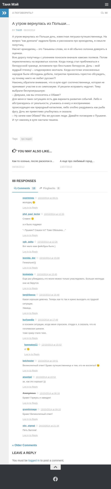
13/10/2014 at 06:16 (50, 393)
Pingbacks (50, 188)
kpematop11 (31, 344)
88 (104, 12)
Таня (19, 30)
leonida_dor (29, 258)
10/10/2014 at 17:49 (48, 319)
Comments (25, 188)
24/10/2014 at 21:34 (49, 425)
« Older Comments (24, 445)
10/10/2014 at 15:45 (47, 274)
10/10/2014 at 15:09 (49, 258)
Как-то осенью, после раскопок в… (33, 161)
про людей (26, 139)
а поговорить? (22, 12)
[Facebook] (55, 479)
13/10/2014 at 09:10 (51, 409)
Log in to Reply (30, 207)
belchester (28, 360)
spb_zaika (28, 241)
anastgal (27, 377)
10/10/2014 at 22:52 (46, 377)
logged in (34, 460)
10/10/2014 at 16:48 (49, 295)
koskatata (28, 274)
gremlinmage (30, 409)
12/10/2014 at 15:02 (52, 344)
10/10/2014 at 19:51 (48, 361)
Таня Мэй (10, 4)
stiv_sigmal (29, 425)
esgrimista (28, 198)
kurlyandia (28, 319)
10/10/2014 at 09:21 (48, 198)
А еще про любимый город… (77, 161)
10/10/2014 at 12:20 (54, 214)
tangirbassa (29, 294)
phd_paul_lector (31, 214)
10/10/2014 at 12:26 (47, 242)
